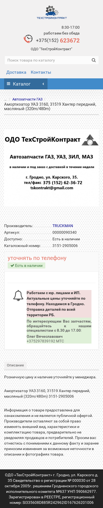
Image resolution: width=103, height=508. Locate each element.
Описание (15, 365)
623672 (58, 40)
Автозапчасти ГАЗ (24, 99)
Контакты (41, 72)
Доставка (16, 72)
